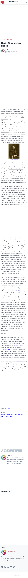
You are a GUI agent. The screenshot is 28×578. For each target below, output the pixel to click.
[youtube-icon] (11, 567)
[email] (20, 450)
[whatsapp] (11, 450)
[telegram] (14, 450)
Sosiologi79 (13, 2)
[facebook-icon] (2, 567)
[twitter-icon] (5, 567)
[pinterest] (17, 450)
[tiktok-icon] (14, 567)
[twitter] (8, 450)
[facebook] (5, 450)
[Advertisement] (14, 22)
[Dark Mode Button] (26, 2)
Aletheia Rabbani (12, 551)
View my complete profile (8, 562)
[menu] (2, 2)
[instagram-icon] (8, 567)
